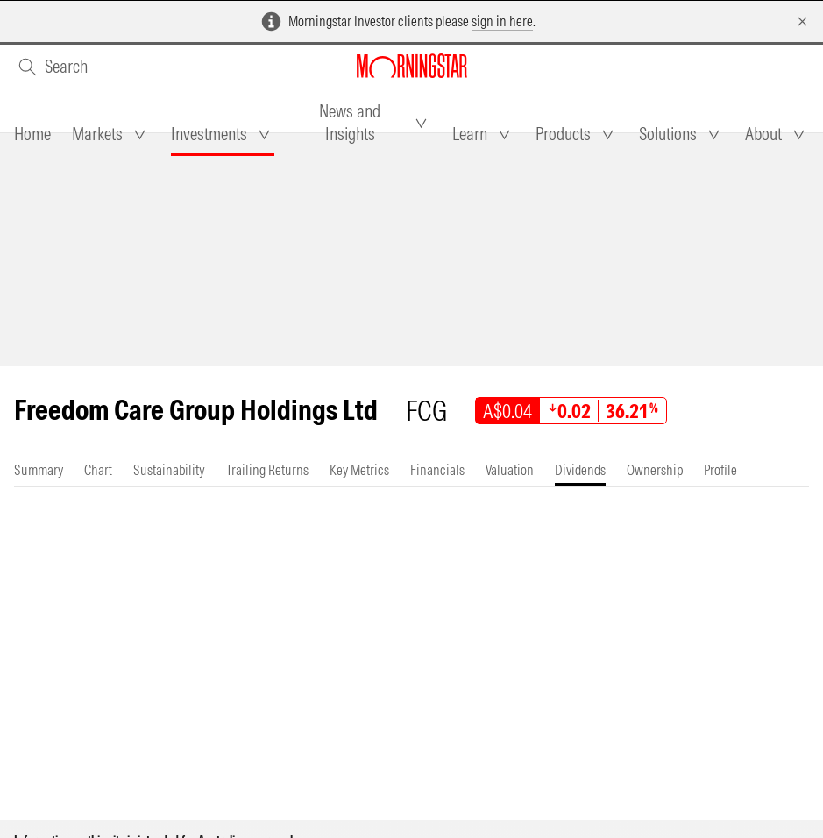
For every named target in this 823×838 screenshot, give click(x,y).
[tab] (32, 134)
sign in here (502, 21)
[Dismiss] (802, 21)
